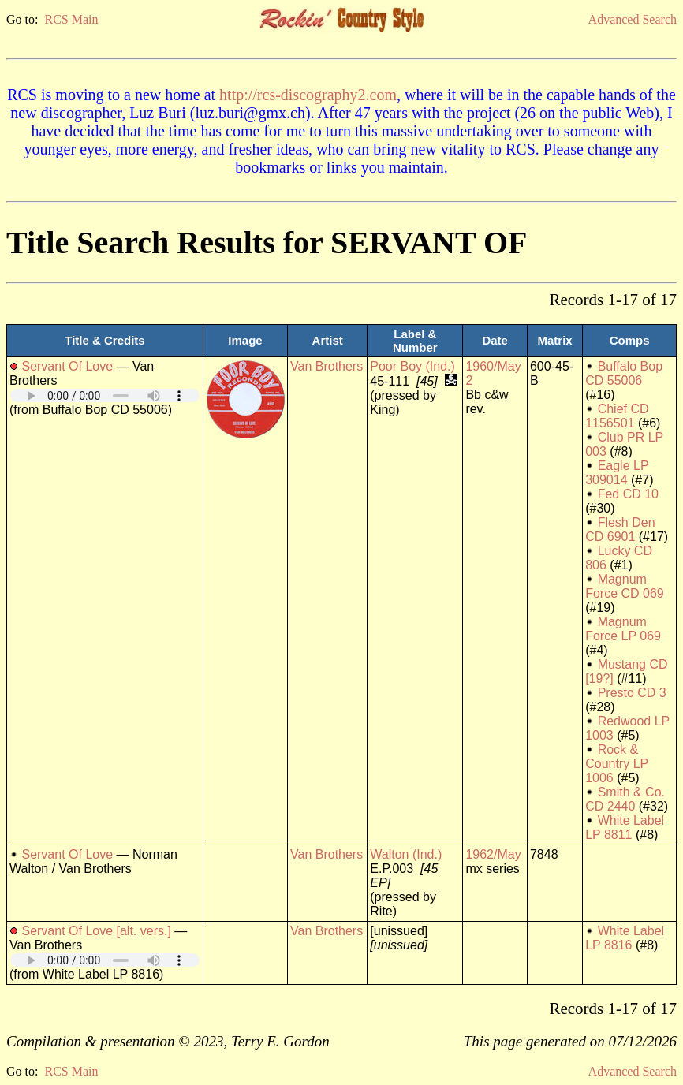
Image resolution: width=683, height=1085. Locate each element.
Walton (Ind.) (406, 854)
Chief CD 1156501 (616, 416)
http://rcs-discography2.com (308, 94)
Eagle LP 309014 (616, 473)
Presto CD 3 (632, 692)
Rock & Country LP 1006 (616, 764)
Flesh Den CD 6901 (620, 529)
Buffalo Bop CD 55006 (623, 373)
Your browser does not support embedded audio (105, 395)
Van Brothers (326, 366)
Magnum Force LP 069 (623, 629)
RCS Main (71, 19)
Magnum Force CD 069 (624, 586)
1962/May (493, 854)
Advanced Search (632, 19)
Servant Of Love (67, 366)
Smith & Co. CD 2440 (625, 799)
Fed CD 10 (628, 494)
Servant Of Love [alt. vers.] (95, 931)
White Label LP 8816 (624, 938)
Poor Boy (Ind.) (412, 366)
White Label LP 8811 (624, 827)
